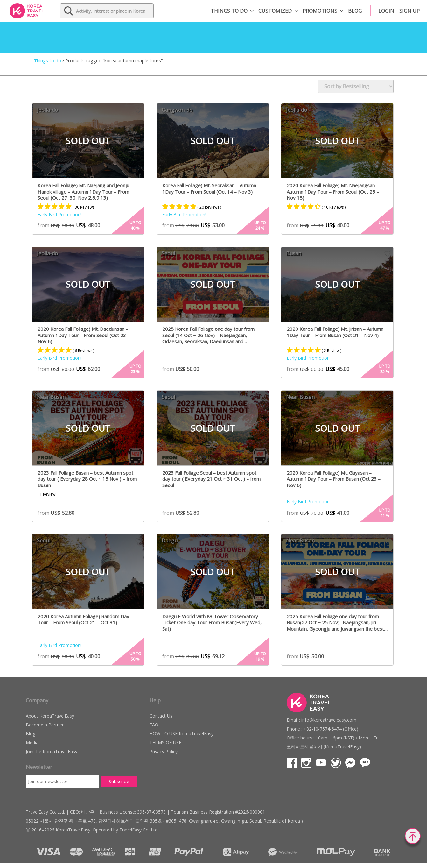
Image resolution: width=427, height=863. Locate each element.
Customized (275, 10)
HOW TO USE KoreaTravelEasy (182, 734)
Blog (355, 10)
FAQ (154, 725)
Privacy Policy (164, 751)
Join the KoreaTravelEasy (51, 751)
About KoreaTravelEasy (50, 716)
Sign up (409, 10)
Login (386, 10)
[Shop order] (356, 86)
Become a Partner (45, 725)
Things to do (229, 10)
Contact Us (161, 716)
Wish (138, 110)
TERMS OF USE (165, 742)
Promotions (320, 10)
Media (32, 742)
